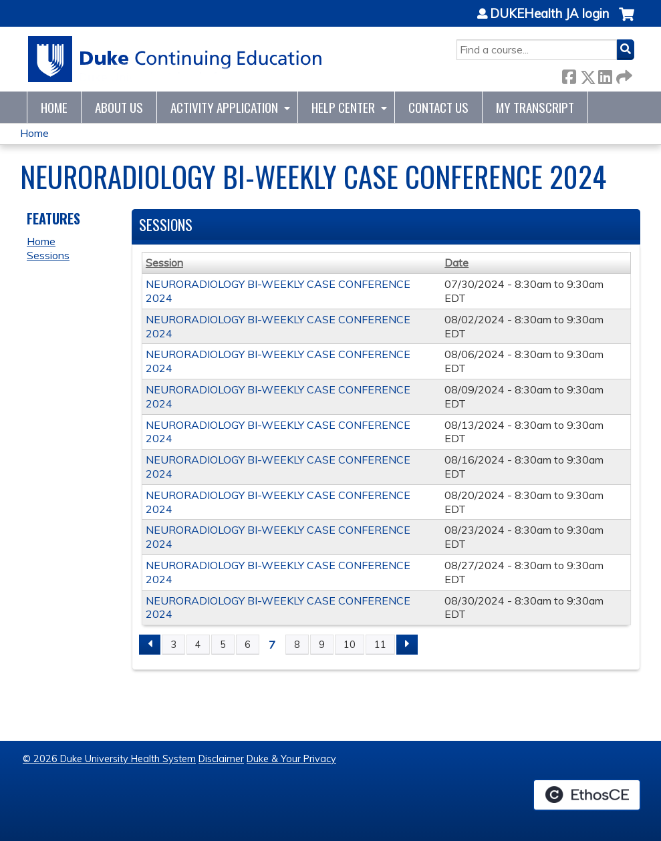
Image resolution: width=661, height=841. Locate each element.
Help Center (343, 107)
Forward (623, 74)
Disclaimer (221, 759)
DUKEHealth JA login (549, 14)
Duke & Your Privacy (291, 759)
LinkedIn (605, 74)
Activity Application (224, 107)
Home (54, 107)
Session (164, 262)
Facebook (568, 74)
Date (456, 262)
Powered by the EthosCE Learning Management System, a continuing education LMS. (587, 795)
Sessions (48, 255)
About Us (119, 107)
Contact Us (438, 107)
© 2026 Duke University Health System (109, 759)
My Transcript (535, 107)
